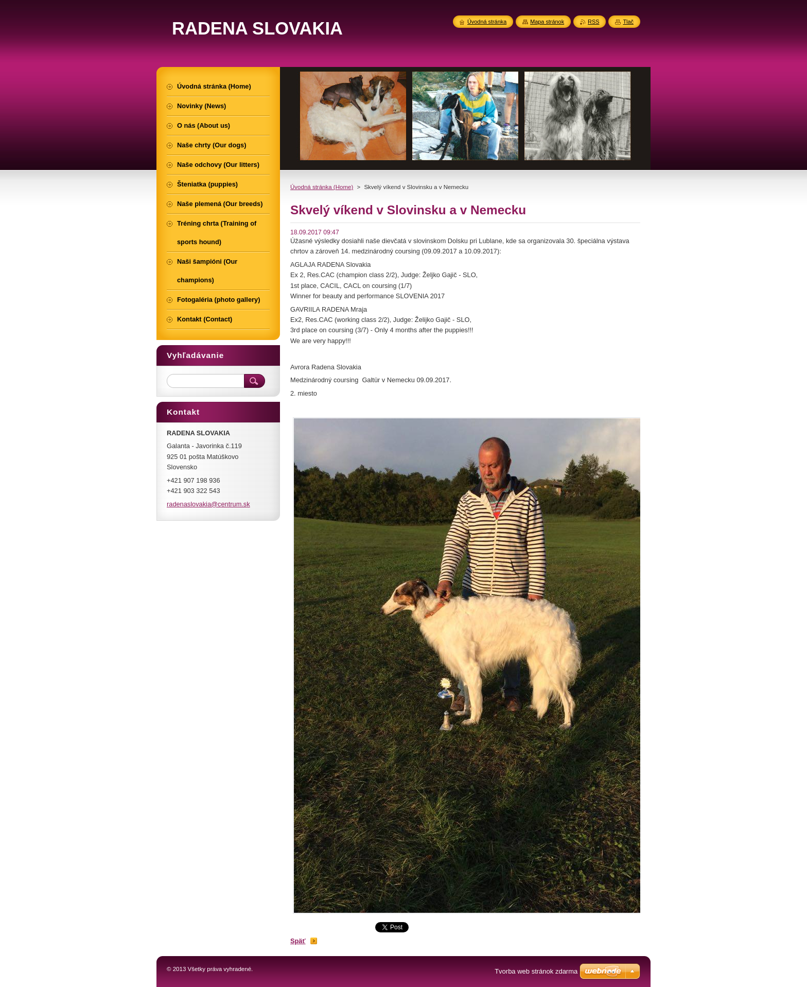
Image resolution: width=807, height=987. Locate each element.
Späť (298, 941)
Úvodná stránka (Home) (321, 187)
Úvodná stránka (486, 22)
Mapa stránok (547, 22)
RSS (593, 22)
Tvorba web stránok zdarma (536, 971)
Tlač (628, 22)
